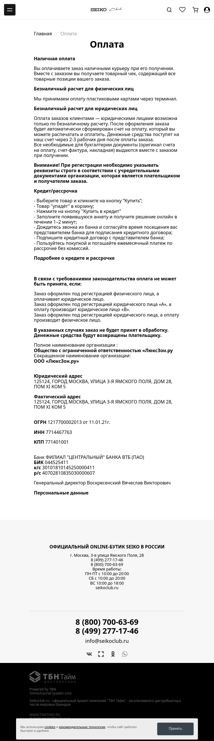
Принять (175, 729)
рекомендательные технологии (82, 727)
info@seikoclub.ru (107, 641)
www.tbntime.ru (45, 714)
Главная (43, 33)
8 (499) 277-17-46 (107, 559)
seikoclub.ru (107, 587)
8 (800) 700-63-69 (107, 564)
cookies (49, 727)
